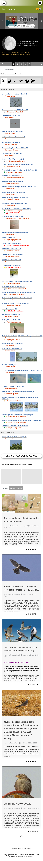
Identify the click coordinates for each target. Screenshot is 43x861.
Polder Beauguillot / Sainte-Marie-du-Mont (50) (17, 298)
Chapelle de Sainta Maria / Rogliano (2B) (15, 232)
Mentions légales (16, 848)
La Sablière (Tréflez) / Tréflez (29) (12, 216)
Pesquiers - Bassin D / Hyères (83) (13, 386)
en (39, 9)
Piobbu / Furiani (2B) (8, 238)
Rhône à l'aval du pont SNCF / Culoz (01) (15, 110)
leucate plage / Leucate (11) (11, 142)
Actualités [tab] (5, 488)
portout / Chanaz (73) (8, 365)
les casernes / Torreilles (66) (11, 314)
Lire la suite (32, 549)
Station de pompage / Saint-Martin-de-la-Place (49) (18, 292)
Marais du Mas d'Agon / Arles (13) (13, 159)
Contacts (24, 848)
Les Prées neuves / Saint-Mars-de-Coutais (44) (17, 281)
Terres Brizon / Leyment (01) (11, 115)
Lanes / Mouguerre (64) (9, 309)
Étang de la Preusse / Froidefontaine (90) (15, 426)
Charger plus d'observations (21, 456)
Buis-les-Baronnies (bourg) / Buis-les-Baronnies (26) (19, 186)
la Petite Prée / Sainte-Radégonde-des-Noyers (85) (18, 391)
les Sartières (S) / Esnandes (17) (12, 181)
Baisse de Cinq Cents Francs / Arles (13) (15, 148)
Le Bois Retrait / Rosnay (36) (11, 265)
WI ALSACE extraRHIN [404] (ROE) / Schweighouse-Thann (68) (22, 336)
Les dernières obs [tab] (8, 70)
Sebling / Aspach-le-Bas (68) (11, 320)
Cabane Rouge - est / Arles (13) (12, 153)
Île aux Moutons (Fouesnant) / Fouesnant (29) (16, 209)
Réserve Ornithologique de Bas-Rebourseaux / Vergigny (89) (21, 420)
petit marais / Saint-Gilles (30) (11, 249)
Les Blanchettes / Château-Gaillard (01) (14, 94)
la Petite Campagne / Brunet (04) (12, 131)
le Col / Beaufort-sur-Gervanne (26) (13, 192)
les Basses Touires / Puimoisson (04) (14, 137)
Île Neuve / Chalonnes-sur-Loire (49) (13, 287)
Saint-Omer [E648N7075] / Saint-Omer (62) (15, 303)
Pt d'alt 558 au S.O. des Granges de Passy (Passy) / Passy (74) (22, 370)
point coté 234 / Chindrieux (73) (12, 349)
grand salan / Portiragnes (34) (11, 260)
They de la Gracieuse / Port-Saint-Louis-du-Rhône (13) (19, 170)
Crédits (29, 848)
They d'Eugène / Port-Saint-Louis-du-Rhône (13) (17, 164)
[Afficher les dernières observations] (11, 74)
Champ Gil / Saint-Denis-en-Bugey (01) (14, 437)
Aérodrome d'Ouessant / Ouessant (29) (14, 203)
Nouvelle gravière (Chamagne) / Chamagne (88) (17, 415)
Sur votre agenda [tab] (16, 488)
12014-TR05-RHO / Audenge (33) (12, 254)
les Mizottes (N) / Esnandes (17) (12, 175)
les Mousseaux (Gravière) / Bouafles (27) (15, 198)
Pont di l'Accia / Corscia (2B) (11, 243)
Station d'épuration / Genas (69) (12, 343)
